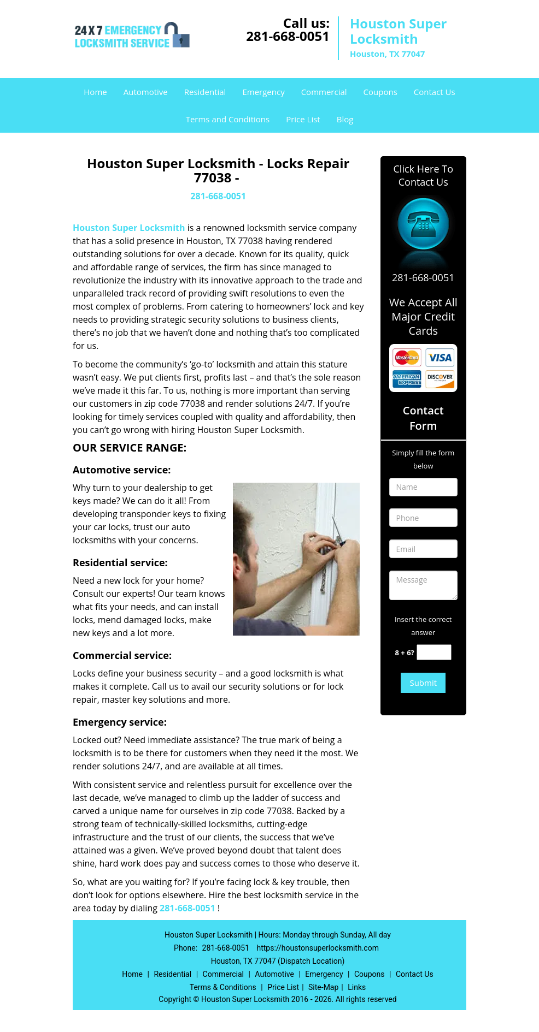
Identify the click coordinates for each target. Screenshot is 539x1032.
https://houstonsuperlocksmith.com (318, 948)
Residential (205, 91)
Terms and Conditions (228, 119)
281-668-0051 (288, 36)
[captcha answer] (434, 652)
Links (357, 987)
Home (95, 91)
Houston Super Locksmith (129, 228)
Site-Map (323, 987)
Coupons (380, 91)
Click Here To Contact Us (423, 175)
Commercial (324, 91)
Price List (303, 119)
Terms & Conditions (223, 987)
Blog (345, 119)
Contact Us (434, 91)
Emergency (263, 91)
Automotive (146, 91)
